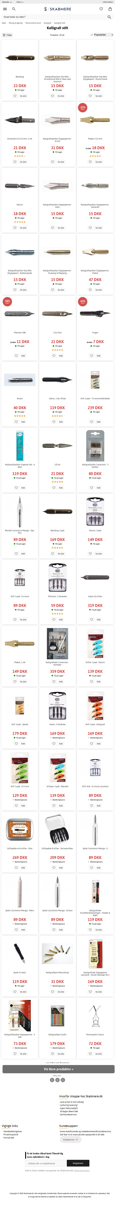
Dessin (20, 204)
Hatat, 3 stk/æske (57, 724)
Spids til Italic (19, 972)
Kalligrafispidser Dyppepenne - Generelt (95, 205)
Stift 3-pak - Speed (19, 724)
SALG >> (20, 2)
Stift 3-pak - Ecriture (20, 596)
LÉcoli (57, 464)
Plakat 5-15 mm (95, 139)
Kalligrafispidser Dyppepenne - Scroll (57, 140)
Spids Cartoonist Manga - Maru (19, 910)
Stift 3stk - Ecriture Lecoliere (95, 786)
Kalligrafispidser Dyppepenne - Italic (57, 205)
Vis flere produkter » (58, 1069)
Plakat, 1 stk (19, 662)
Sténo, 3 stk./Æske (57, 398)
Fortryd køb (8, 1137)
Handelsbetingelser (12, 1131)
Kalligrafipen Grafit (57, 1034)
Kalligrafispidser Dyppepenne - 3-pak (19, 1035)
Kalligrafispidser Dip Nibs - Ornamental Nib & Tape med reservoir (57, 79)
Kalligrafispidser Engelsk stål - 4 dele (20, 465)
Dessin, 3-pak (95, 530)
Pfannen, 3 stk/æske (57, 596)
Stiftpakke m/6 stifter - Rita (19, 848)
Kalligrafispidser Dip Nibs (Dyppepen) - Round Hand (95, 77)
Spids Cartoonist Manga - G (95, 848)
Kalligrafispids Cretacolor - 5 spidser (95, 465)
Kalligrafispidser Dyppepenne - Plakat (95, 271)
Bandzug (20, 76)
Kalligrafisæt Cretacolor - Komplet (57, 663)
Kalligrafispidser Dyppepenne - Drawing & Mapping (57, 271)
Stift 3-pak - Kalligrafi (95, 724)
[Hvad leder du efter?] (57, 17)
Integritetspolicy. (82, 1170)
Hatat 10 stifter (95, 596)
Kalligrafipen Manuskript (57, 972)
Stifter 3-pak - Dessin (95, 662)
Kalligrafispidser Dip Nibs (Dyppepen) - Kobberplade (19, 271)
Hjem (4, 23)
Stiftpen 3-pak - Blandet (57, 786)
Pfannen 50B (20, 332)
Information (108, 2)
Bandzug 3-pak (57, 530)
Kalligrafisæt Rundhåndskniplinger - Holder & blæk (95, 912)
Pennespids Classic (95, 1034)
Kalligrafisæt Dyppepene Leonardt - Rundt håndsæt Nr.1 (95, 973)
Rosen (20, 398)
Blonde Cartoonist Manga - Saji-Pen (20, 531)
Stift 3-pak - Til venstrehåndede (95, 398)
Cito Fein (57, 332)
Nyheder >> (7, 2)
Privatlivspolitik (10, 1134)
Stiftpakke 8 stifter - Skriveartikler (57, 848)
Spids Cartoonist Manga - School (57, 910)
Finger (95, 332)
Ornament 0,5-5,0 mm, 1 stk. (19, 139)
